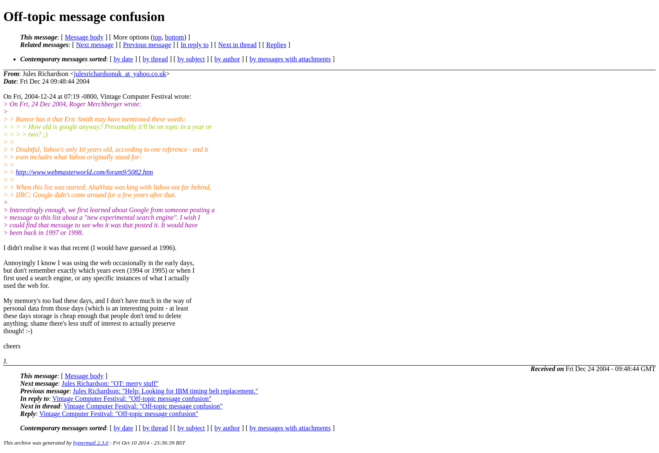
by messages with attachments (290, 59)
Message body (84, 37)
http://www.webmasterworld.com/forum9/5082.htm (84, 172)
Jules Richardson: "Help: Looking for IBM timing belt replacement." (165, 391)
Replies (276, 44)
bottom (174, 37)
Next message (94, 44)
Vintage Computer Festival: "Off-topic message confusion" (132, 398)
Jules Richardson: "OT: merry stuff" (110, 383)
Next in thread (237, 44)
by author (227, 59)
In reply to (195, 44)
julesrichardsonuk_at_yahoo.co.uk (120, 73)
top (157, 37)
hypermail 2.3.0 (90, 443)
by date (123, 59)
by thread (155, 59)
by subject (191, 59)
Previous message (147, 44)
